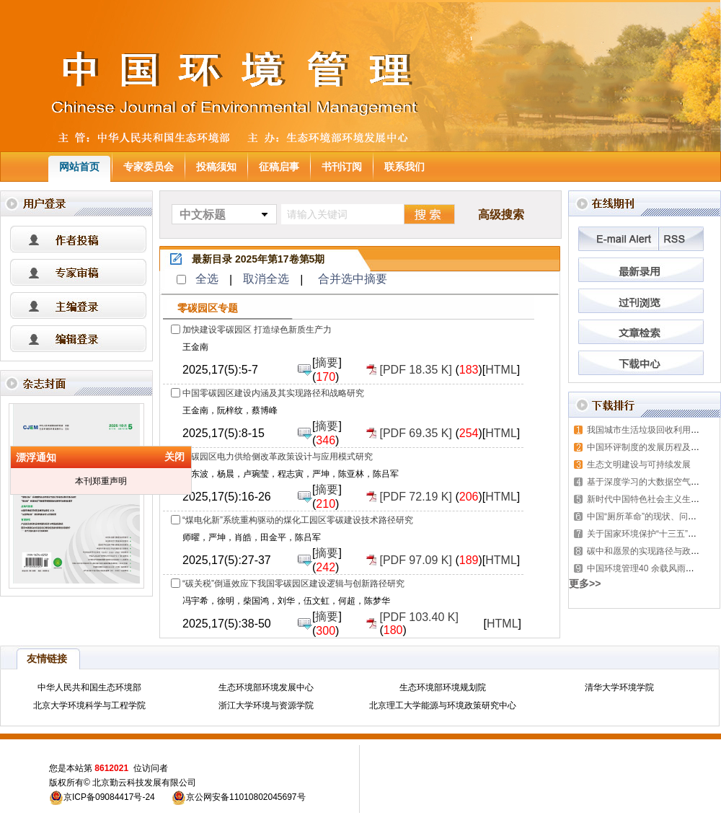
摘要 (326, 362)
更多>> (585, 583)
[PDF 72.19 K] (415, 496)
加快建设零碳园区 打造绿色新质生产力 (257, 330)
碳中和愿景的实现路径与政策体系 (652, 551)
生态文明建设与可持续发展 (639, 464)
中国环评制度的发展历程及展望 (647, 447)
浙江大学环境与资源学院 (266, 705)
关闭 (170, 461)
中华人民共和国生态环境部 (89, 687)
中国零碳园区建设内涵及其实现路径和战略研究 (273, 393)
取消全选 (266, 279)
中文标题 (203, 214)
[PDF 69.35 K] (415, 433)
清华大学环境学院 (619, 687)
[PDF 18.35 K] (415, 370)
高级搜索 (501, 214)
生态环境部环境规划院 (442, 687)
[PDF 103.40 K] (418, 617)
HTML (501, 370)
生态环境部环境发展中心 (266, 687)
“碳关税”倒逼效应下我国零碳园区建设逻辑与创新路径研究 (293, 583)
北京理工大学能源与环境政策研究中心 (442, 705)
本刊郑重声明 (97, 485)
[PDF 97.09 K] (415, 560)
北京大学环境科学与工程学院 (89, 705)
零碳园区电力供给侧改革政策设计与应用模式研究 (277, 457)
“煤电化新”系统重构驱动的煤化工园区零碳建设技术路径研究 (297, 520)
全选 (206, 279)
